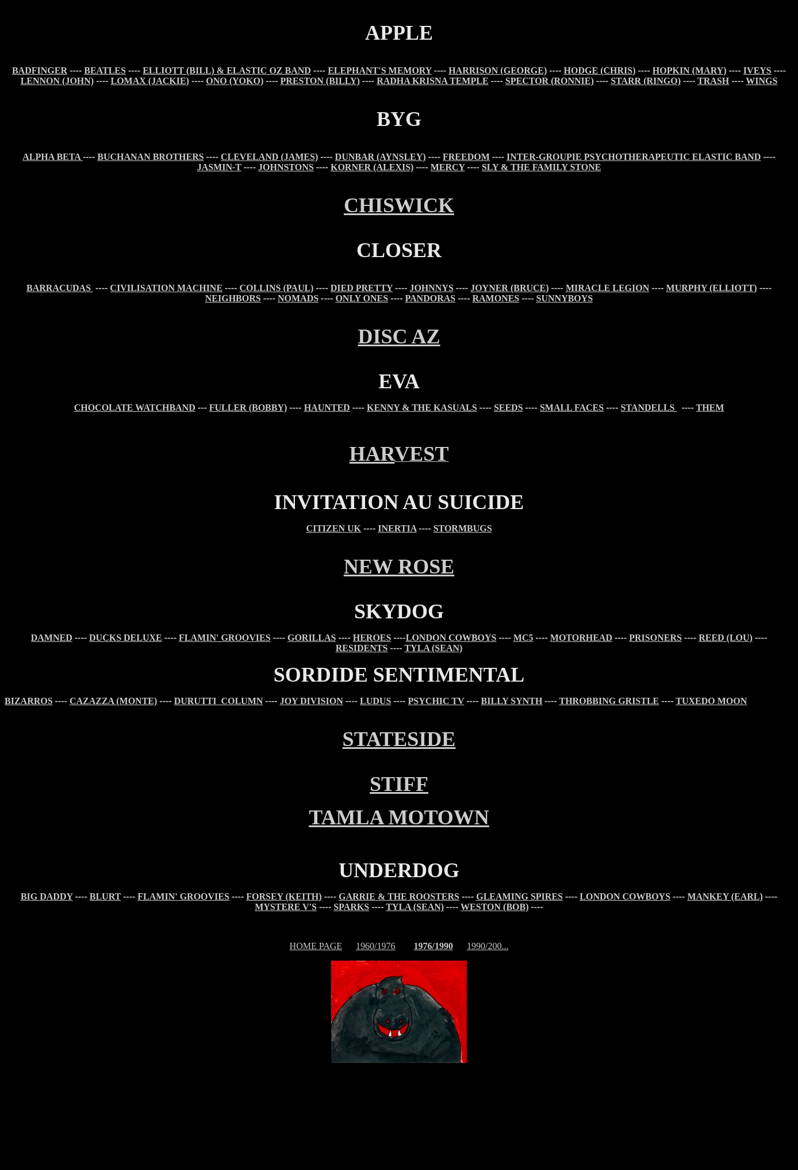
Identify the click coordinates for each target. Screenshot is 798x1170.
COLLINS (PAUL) (276, 288)
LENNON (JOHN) (57, 81)
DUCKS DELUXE (125, 638)
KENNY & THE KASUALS (422, 407)
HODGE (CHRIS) (600, 70)
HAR (372, 453)
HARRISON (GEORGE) (497, 70)
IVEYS (757, 70)
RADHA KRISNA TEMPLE (432, 81)
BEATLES (105, 70)
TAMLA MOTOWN (399, 817)
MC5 (523, 638)
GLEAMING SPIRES (519, 896)
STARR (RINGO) (646, 81)
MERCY (448, 167)
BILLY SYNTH (512, 701)
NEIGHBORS (233, 298)
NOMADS (298, 298)
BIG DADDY (47, 896)
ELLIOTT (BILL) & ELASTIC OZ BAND (227, 70)
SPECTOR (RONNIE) (549, 81)
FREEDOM (466, 157)
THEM (710, 407)
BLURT (105, 896)
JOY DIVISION (311, 701)
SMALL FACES (572, 407)
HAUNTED (327, 407)
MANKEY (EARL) (724, 896)
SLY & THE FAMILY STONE (541, 167)
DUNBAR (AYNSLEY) (380, 157)
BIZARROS (29, 701)
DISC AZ (399, 336)
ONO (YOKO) (234, 81)
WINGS (761, 81)
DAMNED (51, 638)
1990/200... (487, 946)
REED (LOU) (726, 638)
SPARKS (351, 907)
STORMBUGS (462, 528)
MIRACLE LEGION (607, 288)
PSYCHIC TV (436, 701)
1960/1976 (375, 946)
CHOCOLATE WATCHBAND (134, 407)
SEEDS (508, 407)
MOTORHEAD (581, 638)
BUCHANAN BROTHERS (150, 157)
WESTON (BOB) (494, 907)
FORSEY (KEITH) (283, 896)
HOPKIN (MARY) (690, 70)
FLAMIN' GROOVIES (225, 638)
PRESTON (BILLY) (320, 81)
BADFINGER (39, 70)
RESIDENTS (362, 648)
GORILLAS (311, 638)
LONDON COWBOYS (451, 638)
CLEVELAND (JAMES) (269, 157)
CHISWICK (399, 205)
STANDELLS (648, 407)
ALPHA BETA (52, 157)
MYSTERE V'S (286, 907)
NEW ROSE (399, 566)
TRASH (713, 81)
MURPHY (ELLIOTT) (711, 288)
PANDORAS (430, 298)
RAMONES (495, 298)
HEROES (372, 638)
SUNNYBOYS (564, 298)
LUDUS (375, 701)
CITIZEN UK (333, 528)
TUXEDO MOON (711, 701)
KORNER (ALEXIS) (372, 167)
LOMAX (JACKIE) (150, 81)
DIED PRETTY (362, 288)
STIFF (399, 784)
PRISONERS (655, 638)
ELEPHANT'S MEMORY (380, 70)
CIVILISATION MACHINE (166, 288)
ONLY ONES (361, 298)
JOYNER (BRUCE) (509, 288)
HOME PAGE (316, 946)
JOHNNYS (431, 288)
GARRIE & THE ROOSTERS (399, 896)
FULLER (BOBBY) (248, 407)
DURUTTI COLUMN (218, 701)
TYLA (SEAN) (433, 648)
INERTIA (397, 528)
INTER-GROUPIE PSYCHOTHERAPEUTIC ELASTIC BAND (634, 157)
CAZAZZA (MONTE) (113, 701)
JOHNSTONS (286, 167)
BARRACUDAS (59, 288)
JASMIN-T (219, 167)
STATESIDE (399, 739)
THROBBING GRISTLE (609, 701)
